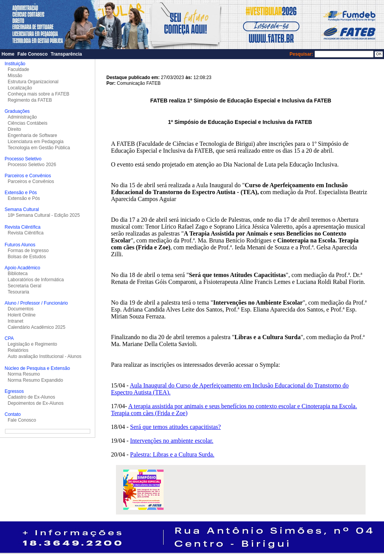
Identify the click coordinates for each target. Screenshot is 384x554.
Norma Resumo (24, 374)
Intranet (15, 321)
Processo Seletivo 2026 (32, 164)
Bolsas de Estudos (27, 256)
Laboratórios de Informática (36, 279)
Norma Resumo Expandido (35, 380)
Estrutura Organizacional (33, 81)
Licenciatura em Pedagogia (35, 141)
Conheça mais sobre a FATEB (39, 94)
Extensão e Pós (24, 198)
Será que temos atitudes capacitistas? (175, 427)
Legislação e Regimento (32, 344)
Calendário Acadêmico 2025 (36, 327)
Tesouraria (18, 292)
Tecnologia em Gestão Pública (39, 147)
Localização (20, 88)
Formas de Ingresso (28, 250)
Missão (15, 75)
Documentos (20, 309)
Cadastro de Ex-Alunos (31, 397)
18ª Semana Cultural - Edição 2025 (44, 215)
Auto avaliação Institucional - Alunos (44, 356)
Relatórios (18, 350)
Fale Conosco (32, 54)
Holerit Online (22, 315)
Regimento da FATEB (30, 100)
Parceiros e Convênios (31, 181)
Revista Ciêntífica (25, 233)
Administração (22, 117)
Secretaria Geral (24, 286)
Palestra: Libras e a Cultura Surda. (172, 454)
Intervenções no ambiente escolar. (172, 440)
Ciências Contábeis (27, 123)
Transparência (66, 54)
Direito (14, 129)
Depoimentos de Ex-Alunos (35, 403)
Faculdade (18, 69)
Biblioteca (18, 273)
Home (8, 54)
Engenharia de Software (32, 135)
